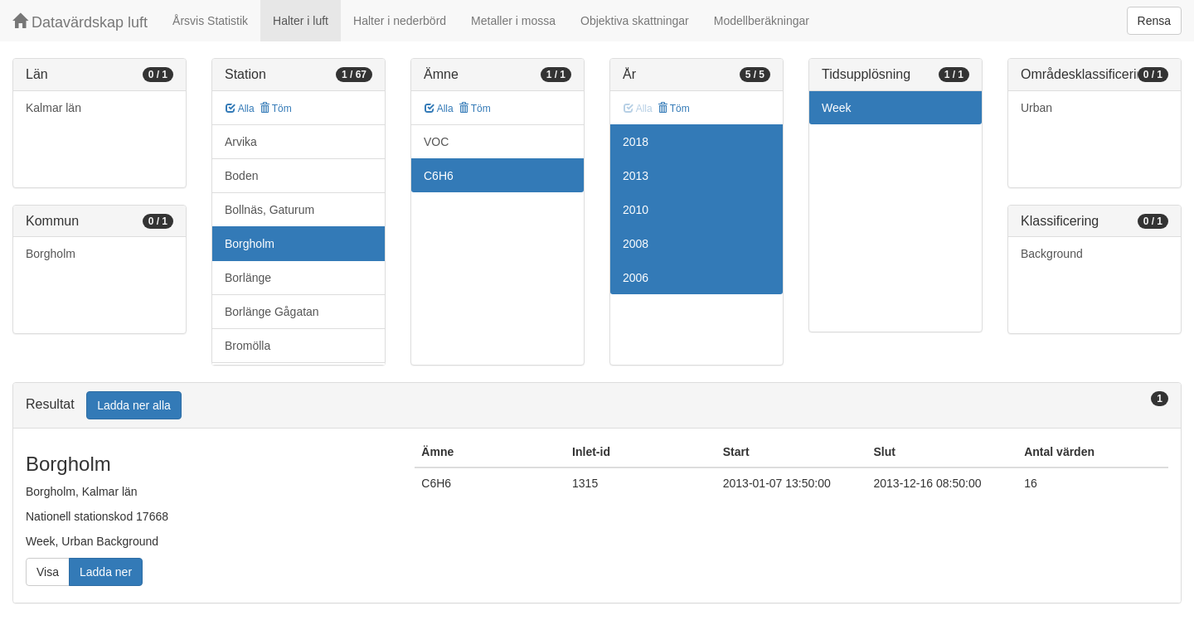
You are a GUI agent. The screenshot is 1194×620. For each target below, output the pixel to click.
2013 (635, 175)
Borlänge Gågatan (272, 311)
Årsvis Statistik (210, 20)
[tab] (597, 406)
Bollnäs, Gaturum (269, 209)
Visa (47, 572)
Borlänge (248, 277)
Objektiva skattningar (634, 20)
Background (1052, 253)
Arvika (241, 141)
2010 (635, 209)
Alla (240, 108)
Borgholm (50, 253)
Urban (1036, 107)
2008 (635, 243)
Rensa (1154, 20)
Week (837, 107)
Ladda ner (106, 572)
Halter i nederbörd (399, 20)
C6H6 (439, 175)
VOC (436, 141)
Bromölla (247, 345)
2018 (635, 141)
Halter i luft (300, 20)
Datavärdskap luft (80, 22)
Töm (276, 108)
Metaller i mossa (513, 20)
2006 (635, 277)
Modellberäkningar (761, 20)
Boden (241, 175)
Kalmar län (53, 107)
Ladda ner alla (134, 405)
